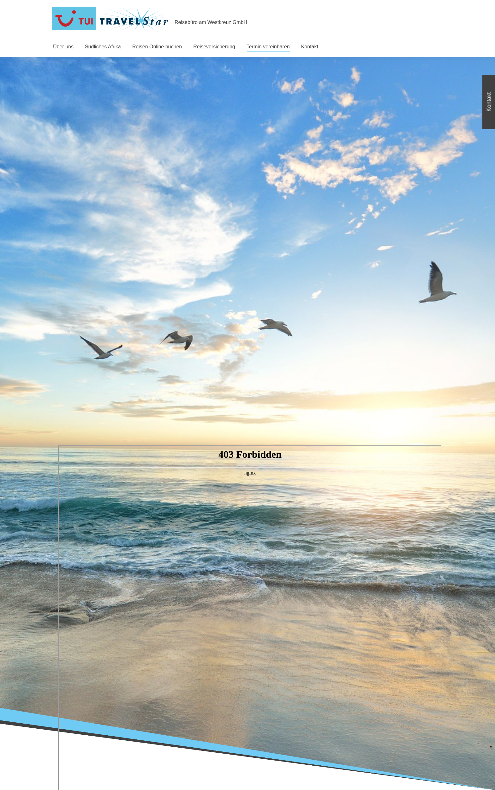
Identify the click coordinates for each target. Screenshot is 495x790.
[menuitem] (63, 46)
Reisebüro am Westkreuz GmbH (211, 22)
